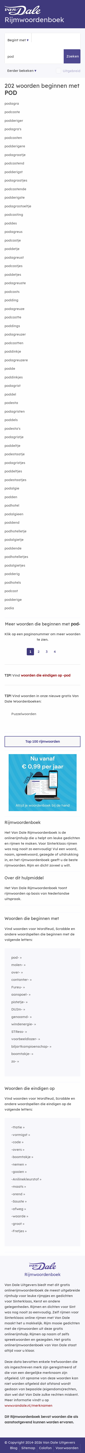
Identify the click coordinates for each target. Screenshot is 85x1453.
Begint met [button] (16, 40)
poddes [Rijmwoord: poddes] (11, 223)
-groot (16, 1223)
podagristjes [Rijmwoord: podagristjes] (15, 463)
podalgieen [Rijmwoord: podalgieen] (14, 514)
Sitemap (28, 1448)
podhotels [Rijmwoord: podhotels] (13, 582)
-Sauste (17, 1201)
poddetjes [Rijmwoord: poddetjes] (13, 274)
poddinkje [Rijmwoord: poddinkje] (13, 351)
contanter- (20, 979)
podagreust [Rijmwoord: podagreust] (14, 257)
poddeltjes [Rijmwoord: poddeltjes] (13, 471)
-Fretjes (17, 1231)
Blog (13, 1448)
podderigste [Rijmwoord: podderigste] (15, 197)
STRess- (17, 1031)
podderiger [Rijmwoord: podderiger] (14, 120)
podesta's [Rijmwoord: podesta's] (12, 428)
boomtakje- (21, 1054)
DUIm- (16, 1009)
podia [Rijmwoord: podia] (9, 608)
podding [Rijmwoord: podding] (11, 300)
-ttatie (16, 1127)
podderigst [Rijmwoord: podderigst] (14, 172)
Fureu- (16, 987)
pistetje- (18, 1002)
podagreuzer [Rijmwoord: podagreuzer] (15, 334)
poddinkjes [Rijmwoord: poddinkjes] (14, 377)
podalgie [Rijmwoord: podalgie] (12, 488)
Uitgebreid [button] (71, 71)
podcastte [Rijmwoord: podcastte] (13, 317)
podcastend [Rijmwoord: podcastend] (14, 163)
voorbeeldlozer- (24, 1039)
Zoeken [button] (72, 56)
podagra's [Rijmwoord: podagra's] (13, 129)
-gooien (17, 1171)
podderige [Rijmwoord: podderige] (13, 599)
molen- (17, 965)
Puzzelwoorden (23, 714)
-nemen (17, 1164)
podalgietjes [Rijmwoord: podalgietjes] (15, 565)
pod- (15, 957)
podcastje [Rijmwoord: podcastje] (13, 240)
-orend (16, 1194)
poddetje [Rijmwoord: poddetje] (12, 249)
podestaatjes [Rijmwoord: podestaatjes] (15, 480)
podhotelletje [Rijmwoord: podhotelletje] (16, 531)
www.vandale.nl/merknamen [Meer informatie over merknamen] (28, 1405)
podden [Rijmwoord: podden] (11, 497)
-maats (17, 1186)
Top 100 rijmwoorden (42, 741)
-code (16, 1142)
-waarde (18, 1216)
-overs (16, 1149)
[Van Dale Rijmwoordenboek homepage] (25, 11)
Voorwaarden (67, 1448)
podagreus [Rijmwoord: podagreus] (13, 231)
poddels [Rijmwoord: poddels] (11, 420)
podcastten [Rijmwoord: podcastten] (14, 343)
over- (15, 972)
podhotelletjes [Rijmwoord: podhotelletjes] (16, 557)
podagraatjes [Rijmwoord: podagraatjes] (16, 180)
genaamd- (20, 1017)
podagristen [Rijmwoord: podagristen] (15, 411)
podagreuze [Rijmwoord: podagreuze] (14, 309)
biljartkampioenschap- (30, 1046)
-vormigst (19, 1135)
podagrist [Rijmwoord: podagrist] (13, 385)
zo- (13, 1061)
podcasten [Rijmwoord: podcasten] (13, 137)
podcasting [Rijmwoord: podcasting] (14, 214)
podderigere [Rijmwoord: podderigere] (15, 146)
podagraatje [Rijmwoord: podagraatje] (15, 155)
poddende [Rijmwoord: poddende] (13, 548)
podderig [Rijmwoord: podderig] (12, 574)
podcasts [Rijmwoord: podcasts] (12, 291)
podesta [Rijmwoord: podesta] (11, 403)
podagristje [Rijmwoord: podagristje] (14, 437)
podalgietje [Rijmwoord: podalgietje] (14, 539)
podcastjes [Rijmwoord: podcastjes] (13, 266)
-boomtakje (21, 1157)
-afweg (17, 1209)
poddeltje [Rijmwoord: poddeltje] (12, 445)
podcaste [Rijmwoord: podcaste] (12, 112)
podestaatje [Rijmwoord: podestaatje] (15, 454)
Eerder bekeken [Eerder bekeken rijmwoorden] (20, 70)
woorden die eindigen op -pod (45, 675)
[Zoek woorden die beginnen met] (29, 56)
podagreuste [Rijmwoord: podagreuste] (15, 283)
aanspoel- (19, 994)
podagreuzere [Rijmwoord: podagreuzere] (16, 360)
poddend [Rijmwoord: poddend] (12, 522)
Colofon (45, 1448)
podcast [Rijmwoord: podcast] (11, 591)
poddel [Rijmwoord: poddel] (10, 394)
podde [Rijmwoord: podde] (10, 368)
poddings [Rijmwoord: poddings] (12, 326)
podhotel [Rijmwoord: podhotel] (12, 505)
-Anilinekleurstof (25, 1179)
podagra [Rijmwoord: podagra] (12, 103)
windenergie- (22, 1024)
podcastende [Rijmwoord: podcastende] (15, 189)
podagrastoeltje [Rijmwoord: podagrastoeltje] (18, 206)
